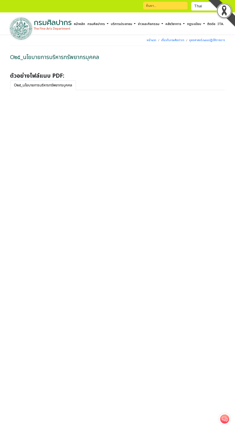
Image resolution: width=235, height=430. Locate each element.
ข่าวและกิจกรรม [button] (149, 24)
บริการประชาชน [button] (122, 24)
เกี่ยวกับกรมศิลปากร (172, 40)
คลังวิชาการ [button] (173, 24)
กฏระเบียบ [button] (194, 24)
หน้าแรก (151, 40)
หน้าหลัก (79, 24)
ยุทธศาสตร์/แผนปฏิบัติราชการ (207, 40)
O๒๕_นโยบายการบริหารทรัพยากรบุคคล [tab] (43, 85)
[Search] (165, 5)
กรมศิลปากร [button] (96, 24)
